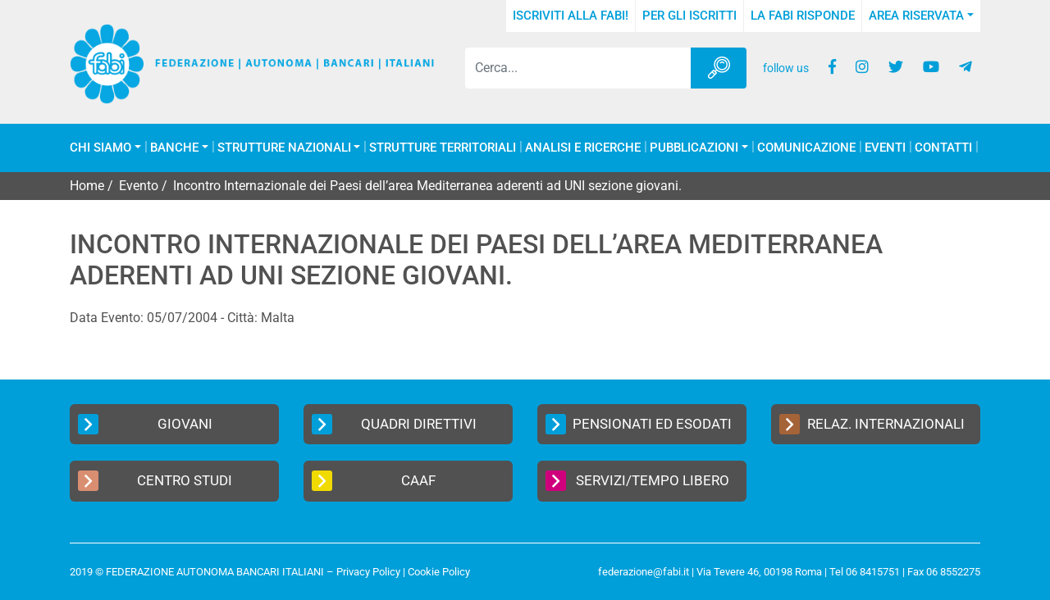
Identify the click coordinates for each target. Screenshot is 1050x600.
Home (87, 185)
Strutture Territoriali (442, 148)
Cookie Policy (439, 572)
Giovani (145, 424)
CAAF (374, 480)
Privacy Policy (368, 572)
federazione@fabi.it (643, 572)
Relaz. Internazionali (872, 424)
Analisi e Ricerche (583, 148)
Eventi (885, 148)
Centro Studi (155, 480)
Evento (138, 185)
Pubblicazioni (694, 148)
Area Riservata (916, 15)
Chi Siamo (100, 148)
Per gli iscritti (689, 15)
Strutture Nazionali (284, 148)
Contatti (943, 148)
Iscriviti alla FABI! (570, 15)
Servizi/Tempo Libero (637, 480)
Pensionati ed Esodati (639, 424)
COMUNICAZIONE (806, 148)
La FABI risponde (803, 15)
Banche (174, 148)
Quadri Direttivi (394, 424)
